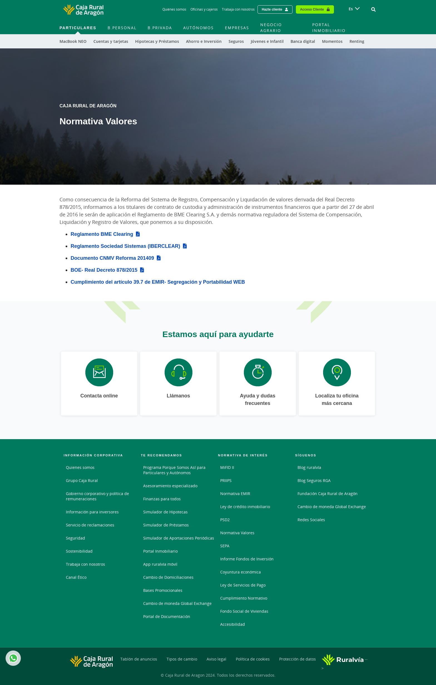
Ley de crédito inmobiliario (245, 506)
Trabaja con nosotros (85, 564)
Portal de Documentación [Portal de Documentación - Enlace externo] (166, 616)
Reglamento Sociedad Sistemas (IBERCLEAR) (125, 246)
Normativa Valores (237, 532)
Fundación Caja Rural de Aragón (328, 493)
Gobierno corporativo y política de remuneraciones (97, 496)
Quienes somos (80, 467)
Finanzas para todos (162, 498)
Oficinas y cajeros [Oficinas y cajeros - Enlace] (204, 9)
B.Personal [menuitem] (122, 27)
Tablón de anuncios (138, 659)
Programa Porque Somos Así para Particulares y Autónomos (174, 470)
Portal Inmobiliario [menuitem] (329, 27)
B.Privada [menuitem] (160, 27)
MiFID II (227, 467)
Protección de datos (297, 659)
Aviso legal (216, 659)
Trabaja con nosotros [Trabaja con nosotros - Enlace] (238, 9)
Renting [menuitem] (357, 41)
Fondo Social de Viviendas (244, 611)
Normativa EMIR (235, 493)
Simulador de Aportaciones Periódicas (178, 538)
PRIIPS (226, 480)
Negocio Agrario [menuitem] (271, 27)
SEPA (224, 545)
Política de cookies (253, 659)
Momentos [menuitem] (332, 41)
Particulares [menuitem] (78, 27)
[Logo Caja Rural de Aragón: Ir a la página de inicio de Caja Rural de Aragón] (83, 9)
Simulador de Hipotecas (165, 512)
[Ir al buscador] (373, 9)
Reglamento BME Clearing (102, 234)
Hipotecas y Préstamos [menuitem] (157, 41)
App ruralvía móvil (160, 564)
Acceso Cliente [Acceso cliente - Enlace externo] (312, 9)
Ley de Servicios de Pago (243, 585)
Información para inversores (92, 512)
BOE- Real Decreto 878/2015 (104, 269)
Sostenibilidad (79, 551)
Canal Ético (76, 577)
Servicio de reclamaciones (90, 525)
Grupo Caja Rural (82, 480)
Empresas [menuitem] (237, 27)
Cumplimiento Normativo (243, 598)
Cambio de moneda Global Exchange (177, 603)
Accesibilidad (232, 624)
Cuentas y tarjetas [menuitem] (110, 41)
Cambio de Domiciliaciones (168, 577)
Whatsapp (12, 658)
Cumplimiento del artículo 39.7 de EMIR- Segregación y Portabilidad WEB (158, 281)
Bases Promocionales (162, 590)
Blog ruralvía (309, 467)
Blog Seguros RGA (314, 480)
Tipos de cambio (182, 659)
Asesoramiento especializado (170, 485)
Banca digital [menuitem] (303, 41)
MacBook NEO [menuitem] (73, 41)
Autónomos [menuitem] (198, 27)
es (351, 8)
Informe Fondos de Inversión (247, 559)
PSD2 (225, 519)
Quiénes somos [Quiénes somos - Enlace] (174, 9)
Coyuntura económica (240, 572)
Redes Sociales (311, 519)
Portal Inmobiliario (160, 551)
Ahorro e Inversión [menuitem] (204, 41)
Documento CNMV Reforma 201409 (112, 257)
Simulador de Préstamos (166, 525)
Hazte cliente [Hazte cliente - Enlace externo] (272, 9)
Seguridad (75, 538)
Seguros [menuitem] (236, 41)
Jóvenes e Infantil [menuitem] (267, 41)
